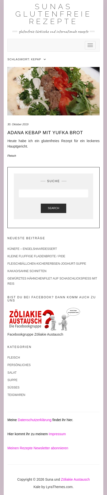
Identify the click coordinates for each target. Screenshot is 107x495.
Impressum (57, 434)
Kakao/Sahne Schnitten (26, 271)
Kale (36, 487)
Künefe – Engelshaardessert (32, 249)
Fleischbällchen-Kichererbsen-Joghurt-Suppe (46, 263)
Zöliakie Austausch (75, 479)
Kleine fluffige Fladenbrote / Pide (36, 256)
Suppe (12, 380)
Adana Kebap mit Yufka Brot (45, 132)
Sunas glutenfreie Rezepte (53, 14)
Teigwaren (16, 395)
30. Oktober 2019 (17, 124)
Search (53, 208)
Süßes (13, 387)
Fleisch (11, 155)
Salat (12, 372)
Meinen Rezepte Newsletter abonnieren (37, 448)
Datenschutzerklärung (34, 420)
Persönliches (19, 365)
